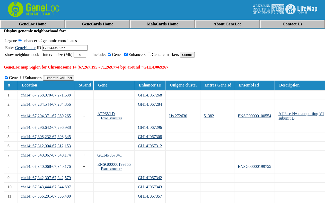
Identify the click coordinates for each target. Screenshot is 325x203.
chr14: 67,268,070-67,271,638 (46, 95)
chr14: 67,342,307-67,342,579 (46, 178)
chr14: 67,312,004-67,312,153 (46, 146)
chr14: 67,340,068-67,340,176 (46, 166)
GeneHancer (25, 47)
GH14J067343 (150, 187)
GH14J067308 (150, 136)
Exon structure (111, 118)
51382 (209, 116)
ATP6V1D (106, 114)
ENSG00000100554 (254, 116)
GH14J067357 (150, 196)
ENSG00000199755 (114, 164)
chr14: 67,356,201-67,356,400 (46, 196)
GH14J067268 (150, 95)
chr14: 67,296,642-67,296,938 (46, 127)
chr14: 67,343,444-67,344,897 (46, 187)
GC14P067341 (109, 155)
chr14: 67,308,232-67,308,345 (46, 136)
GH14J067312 (150, 146)
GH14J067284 (150, 104)
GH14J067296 (150, 127)
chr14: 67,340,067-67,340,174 (46, 155)
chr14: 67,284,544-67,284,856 (46, 104)
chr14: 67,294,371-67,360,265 (46, 116)
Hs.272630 (178, 116)
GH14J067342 (150, 178)
